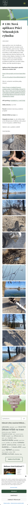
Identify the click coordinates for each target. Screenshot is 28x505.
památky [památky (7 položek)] (16, 440)
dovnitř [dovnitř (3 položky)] (16, 427)
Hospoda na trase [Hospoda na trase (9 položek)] (7, 434)
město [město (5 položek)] (15, 438)
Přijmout (14, 491)
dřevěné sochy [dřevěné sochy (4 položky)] (5, 432)
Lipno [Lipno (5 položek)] (3, 438)
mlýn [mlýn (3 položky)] (6, 438)
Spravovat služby (13, 487)
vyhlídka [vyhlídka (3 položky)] (3, 450)
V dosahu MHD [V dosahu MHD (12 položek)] (16, 447)
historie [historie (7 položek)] (14, 432)
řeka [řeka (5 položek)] (21, 454)
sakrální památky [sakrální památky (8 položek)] (11, 445)
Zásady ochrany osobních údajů (17, 503)
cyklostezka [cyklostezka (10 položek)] (5, 427)
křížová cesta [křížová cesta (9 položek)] (17, 436)
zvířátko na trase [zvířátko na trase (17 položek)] (8, 454)
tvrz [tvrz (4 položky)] (10, 447)
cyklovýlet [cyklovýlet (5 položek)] (12, 427)
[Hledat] (24, 418)
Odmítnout (14, 495)
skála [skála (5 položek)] (24, 445)
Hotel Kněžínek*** (11, 464)
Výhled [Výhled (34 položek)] (9, 449)
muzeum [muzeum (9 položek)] (10, 438)
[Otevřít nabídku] (24, 3)
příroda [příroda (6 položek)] (15, 442)
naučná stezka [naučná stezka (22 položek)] (7, 440)
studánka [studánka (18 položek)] (5, 447)
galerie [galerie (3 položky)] (10, 432)
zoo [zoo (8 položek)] (14, 452)
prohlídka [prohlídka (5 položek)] (8, 442)
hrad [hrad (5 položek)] (14, 434)
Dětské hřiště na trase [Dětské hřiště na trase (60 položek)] (13, 429)
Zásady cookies (7, 503)
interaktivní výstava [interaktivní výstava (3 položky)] (19, 434)
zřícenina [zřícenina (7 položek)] (17, 454)
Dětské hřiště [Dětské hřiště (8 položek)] (22, 427)
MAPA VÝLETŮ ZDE (14, 459)
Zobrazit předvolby (14, 499)
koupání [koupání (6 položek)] (8, 436)
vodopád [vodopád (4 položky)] (24, 447)
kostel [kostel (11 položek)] (4, 436)
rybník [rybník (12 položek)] (4, 445)
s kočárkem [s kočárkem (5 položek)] (19, 445)
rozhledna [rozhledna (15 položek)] (20, 442)
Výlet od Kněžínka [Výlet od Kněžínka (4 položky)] (15, 450)
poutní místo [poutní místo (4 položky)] (21, 440)
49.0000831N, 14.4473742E (17, 100)
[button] (26, 476)
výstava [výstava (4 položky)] (10, 452)
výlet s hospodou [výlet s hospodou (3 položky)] (5, 452)
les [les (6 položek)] (23, 436)
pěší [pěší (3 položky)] (11, 442)
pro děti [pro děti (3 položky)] (3, 442)
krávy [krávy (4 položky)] (12, 436)
